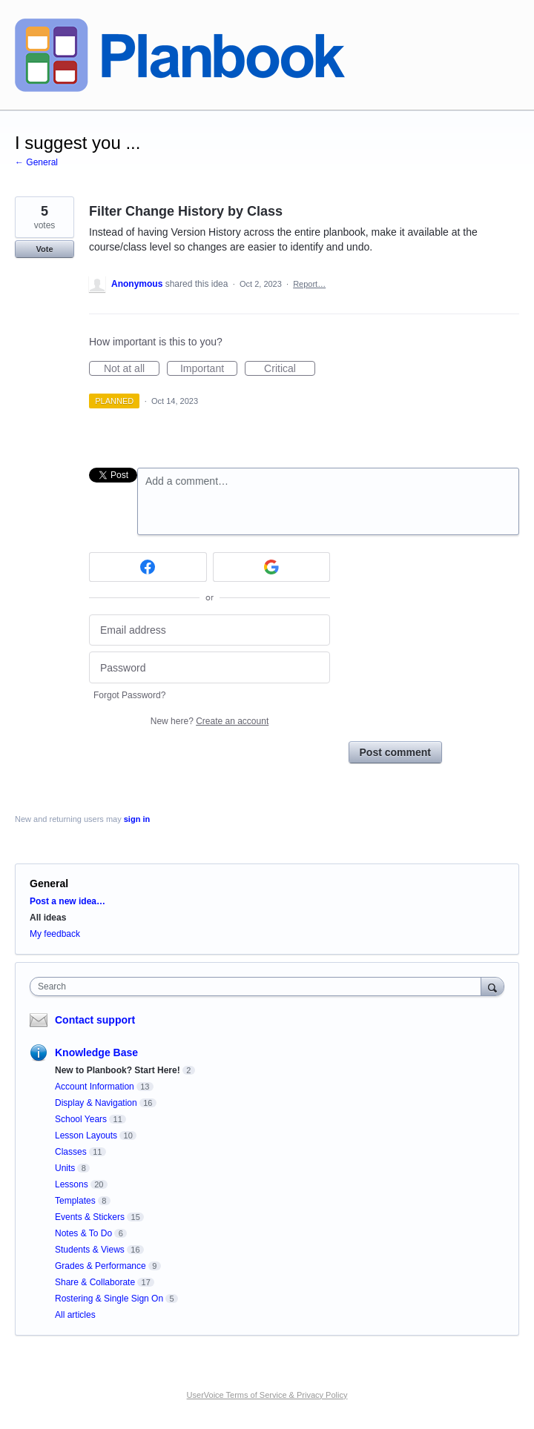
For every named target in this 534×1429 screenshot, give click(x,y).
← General (36, 162)
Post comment (395, 752)
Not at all (131, 369)
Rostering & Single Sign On (109, 1298)
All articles (75, 1315)
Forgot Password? (129, 695)
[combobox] (259, 986)
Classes (71, 1152)
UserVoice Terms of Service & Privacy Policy (267, 1394)
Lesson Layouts (86, 1135)
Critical (289, 369)
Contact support (95, 1020)
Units (65, 1168)
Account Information (94, 1086)
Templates (75, 1201)
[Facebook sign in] (148, 567)
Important (208, 369)
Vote (44, 249)
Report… (309, 283)
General (49, 883)
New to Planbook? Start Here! (117, 1070)
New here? (209, 721)
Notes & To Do (83, 1233)
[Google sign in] (272, 567)
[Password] (209, 667)
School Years (81, 1119)
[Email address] (209, 630)
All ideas (48, 917)
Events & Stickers (90, 1217)
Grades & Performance (100, 1266)
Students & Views (90, 1249)
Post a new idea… (67, 901)
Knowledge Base (96, 1052)
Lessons (71, 1184)
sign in (137, 819)
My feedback (55, 934)
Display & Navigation (96, 1103)
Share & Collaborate (95, 1282)
